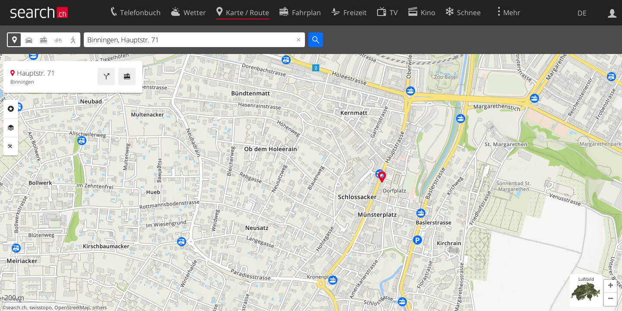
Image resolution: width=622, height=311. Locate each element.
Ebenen (10, 128)
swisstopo (40, 308)
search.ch (16, 308)
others (99, 308)
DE (582, 13)
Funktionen (10, 146)
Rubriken (10, 109)
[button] (610, 286)
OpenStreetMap (72, 308)
